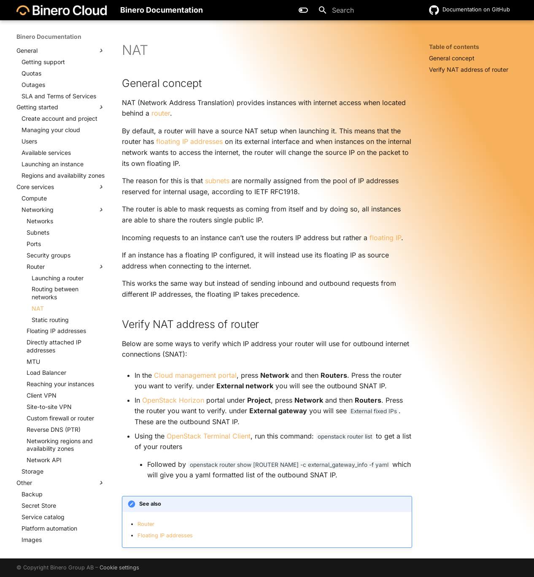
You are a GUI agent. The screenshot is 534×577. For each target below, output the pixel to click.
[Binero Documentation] (61, 10)
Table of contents (454, 46)
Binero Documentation (48, 36)
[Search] (362, 10)
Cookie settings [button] (119, 567)
